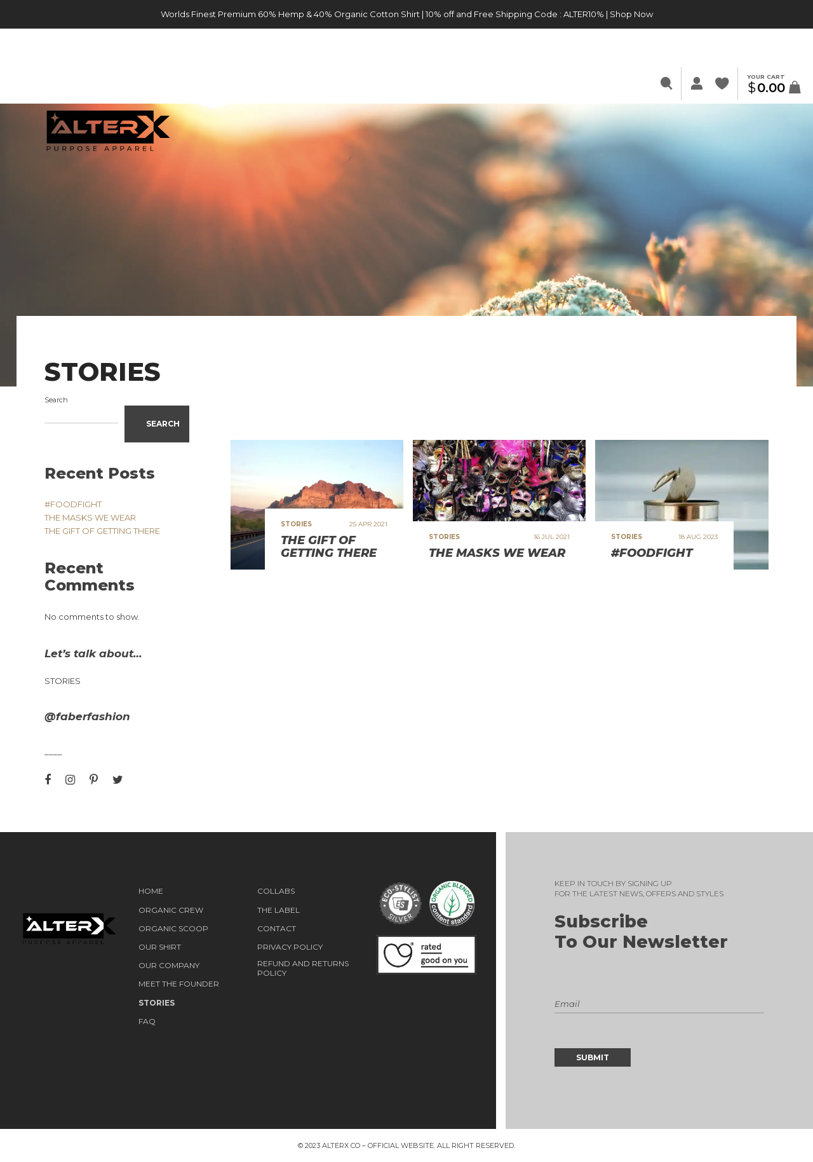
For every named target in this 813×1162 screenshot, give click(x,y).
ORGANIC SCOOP (173, 928)
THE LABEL (278, 910)
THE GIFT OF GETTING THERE (102, 531)
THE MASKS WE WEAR (90, 517)
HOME (150, 891)
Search (56, 400)
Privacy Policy (290, 947)
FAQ (147, 1021)
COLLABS (276, 891)
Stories (62, 681)
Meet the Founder (178, 984)
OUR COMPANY (168, 965)
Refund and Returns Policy (303, 968)
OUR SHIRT (159, 947)
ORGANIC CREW (170, 910)
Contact (276, 928)
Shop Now (631, 14)
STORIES (156, 1003)
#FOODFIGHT (73, 504)
